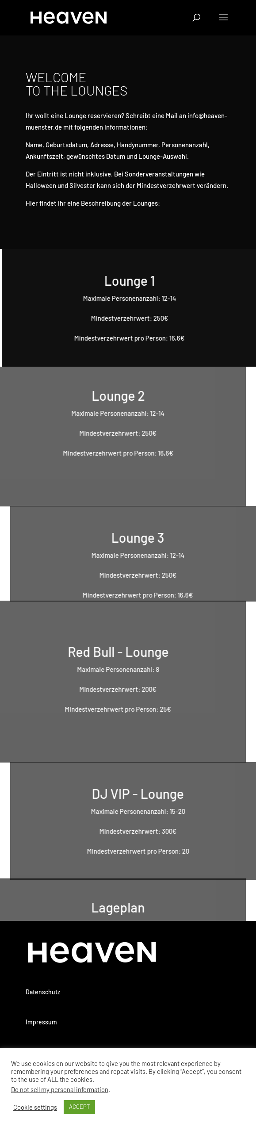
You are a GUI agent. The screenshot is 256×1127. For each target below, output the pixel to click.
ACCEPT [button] (79, 1106)
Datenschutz (43, 992)
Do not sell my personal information (59, 1089)
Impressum (41, 1022)
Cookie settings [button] (35, 1107)
